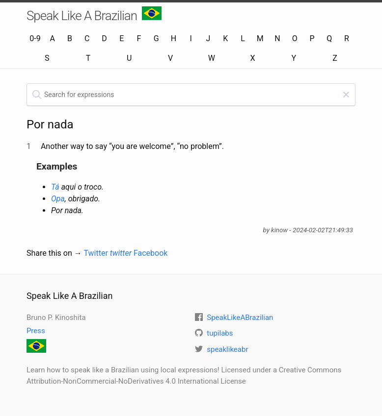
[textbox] (191, 94)
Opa (58, 198)
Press (36, 330)
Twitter (107, 253)
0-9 (34, 38)
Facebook (150, 253)
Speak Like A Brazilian (94, 14)
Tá (55, 187)
